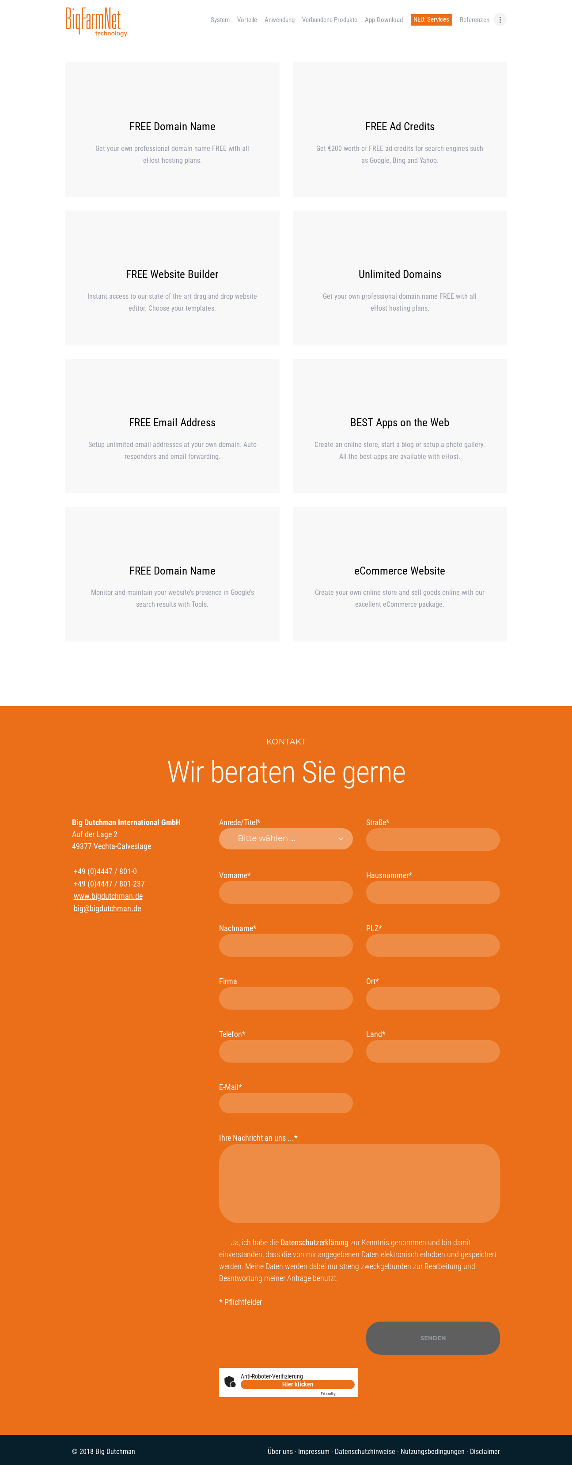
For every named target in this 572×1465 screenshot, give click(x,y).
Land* (433, 1046)
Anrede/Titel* (286, 833)
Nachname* (286, 940)
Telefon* (286, 1046)
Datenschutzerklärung (314, 1242)
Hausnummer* (433, 887)
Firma (286, 993)
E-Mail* (286, 1097)
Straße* (433, 834)
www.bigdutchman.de (108, 896)
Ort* (433, 993)
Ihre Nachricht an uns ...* (359, 1178)
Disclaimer (485, 1451)
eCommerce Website (399, 570)
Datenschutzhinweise (365, 1451)
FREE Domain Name (172, 126)
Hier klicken (297, 1384)
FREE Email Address (172, 422)
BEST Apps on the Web (399, 422)
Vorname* (286, 887)
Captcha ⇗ (338, 1393)
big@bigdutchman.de (107, 908)
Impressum (314, 1451)
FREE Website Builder (172, 274)
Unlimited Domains (400, 274)
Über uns (280, 1451)
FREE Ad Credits (400, 126)
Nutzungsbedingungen (433, 1451)
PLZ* (433, 940)
